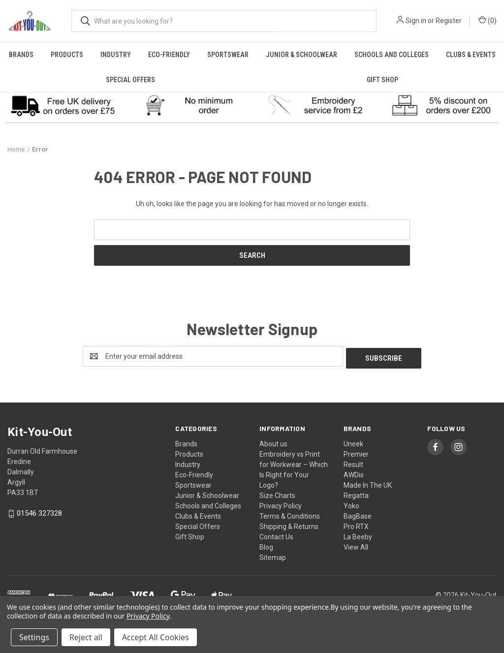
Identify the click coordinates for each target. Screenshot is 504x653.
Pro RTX (356, 525)
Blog (266, 545)
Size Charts (277, 494)
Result (353, 462)
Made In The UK (368, 483)
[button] (63, 105)
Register (449, 21)
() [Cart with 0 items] (487, 20)
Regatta (356, 494)
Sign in (416, 21)
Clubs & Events (471, 55)
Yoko (351, 504)
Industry (115, 55)
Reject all (85, 637)
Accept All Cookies (155, 637)
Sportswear (228, 55)
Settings (34, 637)
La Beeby (358, 535)
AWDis (354, 473)
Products (67, 55)
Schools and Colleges (391, 55)
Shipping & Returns (288, 525)
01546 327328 (39, 511)
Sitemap (272, 556)
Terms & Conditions (289, 514)
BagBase (358, 514)
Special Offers (130, 80)
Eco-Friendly (169, 55)
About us (273, 442)
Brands (21, 55)
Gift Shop (382, 80)
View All (356, 545)
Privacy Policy (280, 504)
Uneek (353, 442)
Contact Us (276, 535)
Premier (356, 452)
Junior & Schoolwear (301, 55)
